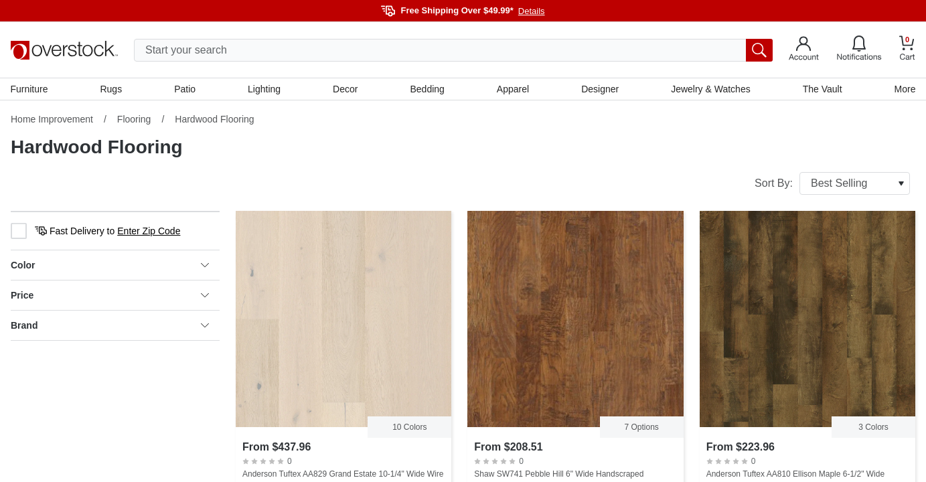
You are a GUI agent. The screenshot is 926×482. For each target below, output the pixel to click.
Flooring (134, 119)
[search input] (453, 50)
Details (531, 11)
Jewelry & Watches (711, 89)
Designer (600, 89)
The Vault (822, 89)
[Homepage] (64, 50)
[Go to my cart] (907, 49)
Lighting (264, 89)
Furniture (29, 89)
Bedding (427, 89)
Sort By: (832, 184)
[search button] (759, 50)
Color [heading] (110, 265)
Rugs (111, 89)
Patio (185, 89)
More (904, 89)
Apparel (513, 89)
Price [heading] (110, 296)
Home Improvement (52, 119)
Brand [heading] (110, 326)
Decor (345, 89)
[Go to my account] (804, 50)
